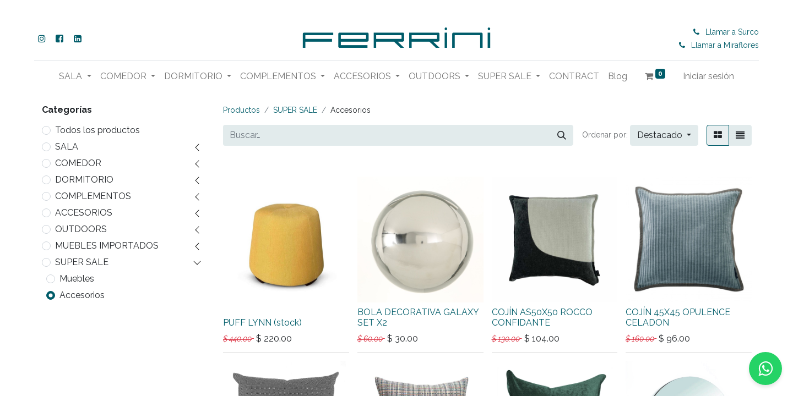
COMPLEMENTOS (93, 196)
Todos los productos (97, 130)
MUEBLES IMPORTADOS (107, 245)
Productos (241, 110)
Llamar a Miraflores (726, 45)
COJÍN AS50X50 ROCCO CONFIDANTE (542, 317)
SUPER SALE (81, 262)
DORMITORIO (84, 179)
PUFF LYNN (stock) (262, 322)
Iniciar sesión (708, 76)
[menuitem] (574, 76)
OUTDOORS (81, 229)
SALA (66, 146)
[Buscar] (561, 135)
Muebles (76, 278)
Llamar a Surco (733, 32)
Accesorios (82, 295)
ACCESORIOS (83, 212)
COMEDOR (78, 163)
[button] (664, 135)
